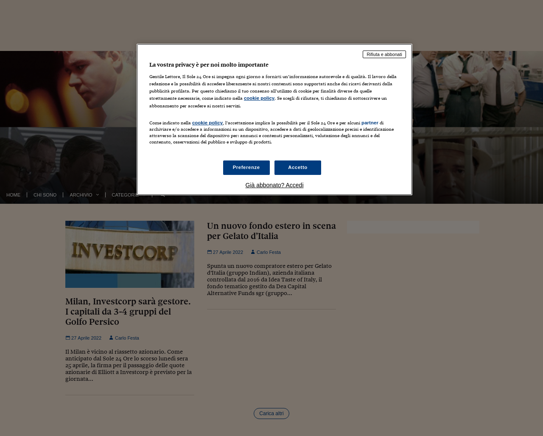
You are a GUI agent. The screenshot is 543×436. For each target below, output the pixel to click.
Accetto (298, 167)
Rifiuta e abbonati (384, 54)
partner (369, 122)
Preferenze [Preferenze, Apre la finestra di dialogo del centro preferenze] (246, 167)
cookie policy (259, 98)
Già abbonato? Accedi (275, 185)
